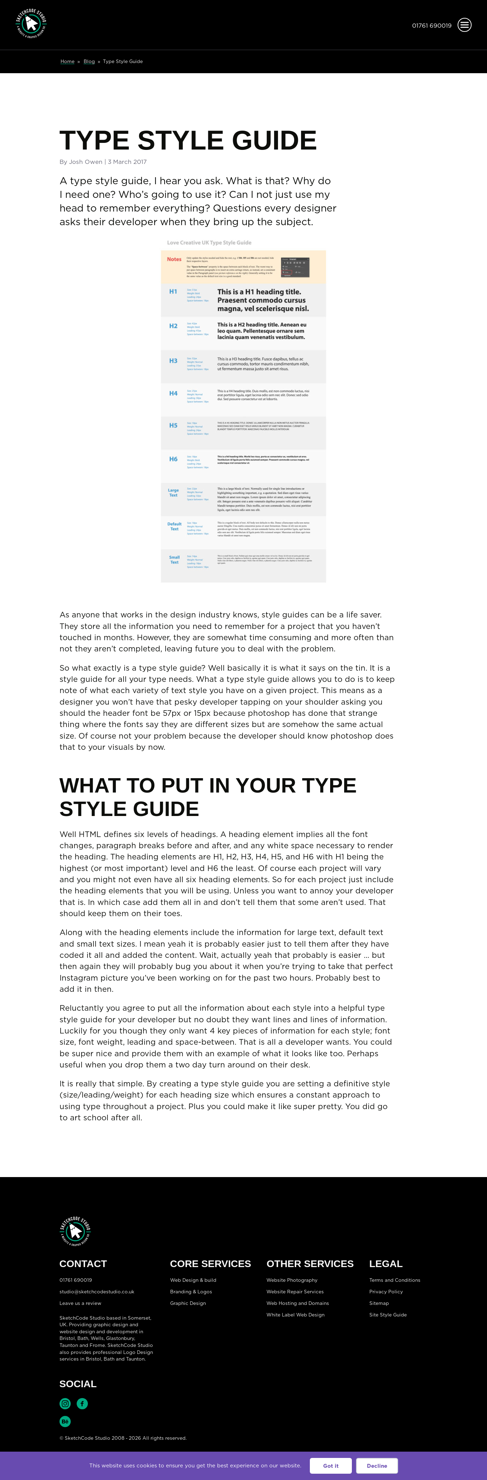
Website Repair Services (295, 1291)
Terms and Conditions (394, 1280)
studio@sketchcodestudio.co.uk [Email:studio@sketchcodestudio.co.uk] (97, 1291)
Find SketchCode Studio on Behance (65, 1421)
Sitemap (379, 1303)
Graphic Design (188, 1303)
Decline (377, 1465)
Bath (82, 1338)
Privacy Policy (386, 1291)
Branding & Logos (191, 1291)
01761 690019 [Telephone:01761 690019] (432, 25)
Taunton (69, 1345)
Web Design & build (193, 1280)
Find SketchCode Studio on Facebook (82, 1403)
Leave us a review (80, 1303)
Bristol (93, 1359)
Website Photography (292, 1280)
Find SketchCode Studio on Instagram (65, 1403)
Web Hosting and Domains (297, 1303)
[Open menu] (465, 25)
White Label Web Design (295, 1315)
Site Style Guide (388, 1315)
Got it (331, 1465)
